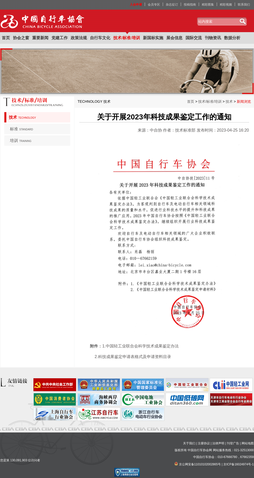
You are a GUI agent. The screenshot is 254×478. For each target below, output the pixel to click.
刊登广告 (233, 443)
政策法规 (79, 38)
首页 (6, 38)
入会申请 (136, 4)
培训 (20, 140)
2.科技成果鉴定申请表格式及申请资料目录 (133, 357)
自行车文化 (100, 38)
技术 (22, 117)
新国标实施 (153, 38)
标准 (21, 129)
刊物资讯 (213, 38)
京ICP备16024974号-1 (238, 464)
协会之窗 (21, 38)
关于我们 (189, 443)
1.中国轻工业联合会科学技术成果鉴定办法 (140, 346)
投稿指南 (190, 4)
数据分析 (232, 38)
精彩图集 (208, 4)
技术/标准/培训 (126, 38)
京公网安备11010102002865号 (200, 464)
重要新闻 (40, 38)
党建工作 (59, 38)
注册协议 (204, 443)
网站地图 (248, 443)
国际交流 (194, 38)
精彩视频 (226, 4)
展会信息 (174, 38)
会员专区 (154, 4)
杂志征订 (172, 4)
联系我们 (244, 4)
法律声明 (218, 443)
